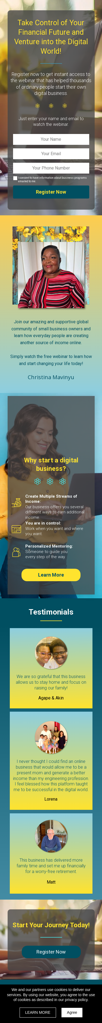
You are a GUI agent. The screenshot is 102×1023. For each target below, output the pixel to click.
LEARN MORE (38, 1012)
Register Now (51, 192)
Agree (72, 1012)
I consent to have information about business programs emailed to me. (52, 179)
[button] (51, 575)
